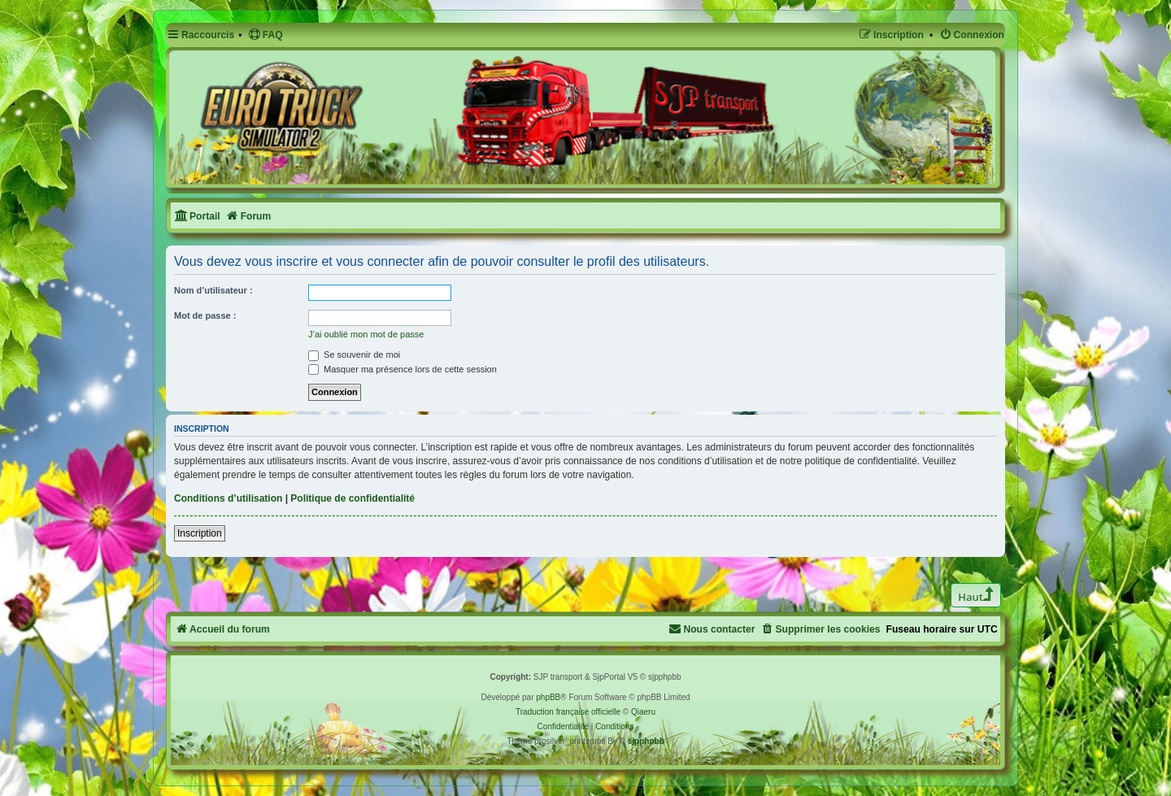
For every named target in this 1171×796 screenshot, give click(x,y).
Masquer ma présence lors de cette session (402, 369)
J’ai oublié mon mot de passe (366, 334)
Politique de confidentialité (352, 498)
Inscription (199, 533)
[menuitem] (265, 35)
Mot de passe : (205, 315)
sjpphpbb (646, 741)
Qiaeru (643, 711)
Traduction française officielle (568, 711)
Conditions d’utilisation (228, 498)
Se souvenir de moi (354, 354)
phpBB (548, 697)
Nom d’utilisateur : (213, 290)
